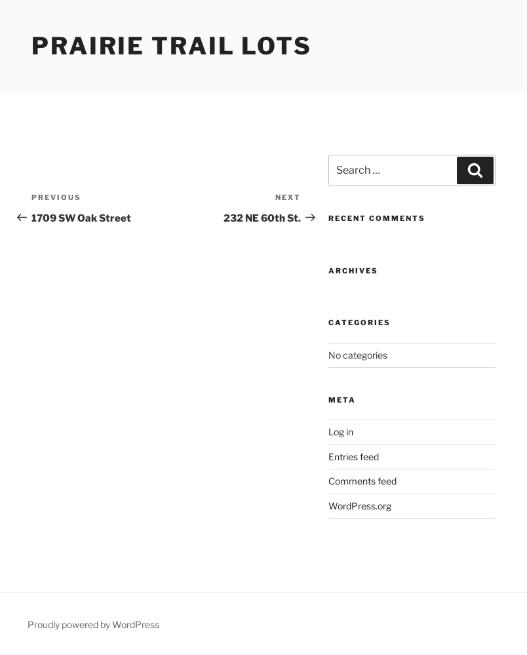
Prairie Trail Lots (171, 45)
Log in (340, 431)
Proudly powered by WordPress (93, 624)
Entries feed (353, 456)
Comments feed (362, 480)
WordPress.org (359, 505)
